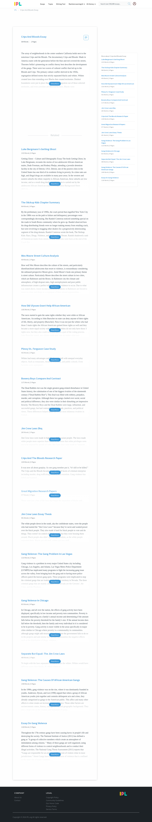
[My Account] (135, 4)
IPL (15, 10)
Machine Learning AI (76, 4)
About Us (18, 797)
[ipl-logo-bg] (18, 3)
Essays (43, 4)
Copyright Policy (52, 797)
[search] (129, 4)
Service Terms (51, 809)
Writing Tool (61, 4)
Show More (55, 84)
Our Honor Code (52, 803)
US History (90, 4)
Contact (17, 800)
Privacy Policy (51, 806)
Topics (51, 4)
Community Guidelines (55, 800)
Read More (55, 184)
